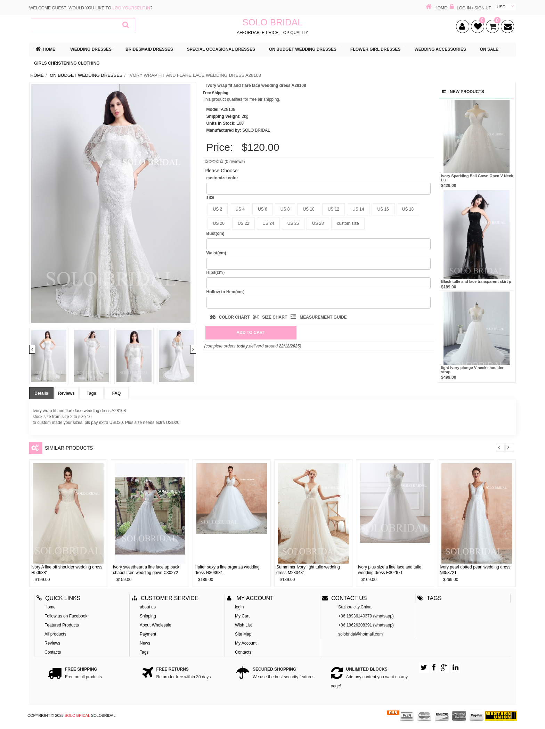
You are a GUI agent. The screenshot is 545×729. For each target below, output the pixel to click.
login (239, 607)
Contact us (344, 598)
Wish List (243, 625)
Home (37, 75)
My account (250, 598)
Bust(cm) (215, 233)
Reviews (66, 393)
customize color (222, 177)
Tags (91, 393)
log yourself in (131, 8)
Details (41, 393)
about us (148, 607)
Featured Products (61, 625)
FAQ (116, 393)
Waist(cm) (216, 253)
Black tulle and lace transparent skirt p (476, 281)
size (210, 197)
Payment (148, 634)
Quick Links (58, 598)
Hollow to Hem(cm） (226, 291)
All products (55, 634)
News (145, 643)
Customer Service (165, 598)
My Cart (242, 616)
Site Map (243, 634)
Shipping (148, 616)
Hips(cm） (216, 272)
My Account (246, 643)
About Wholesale (155, 625)
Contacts (52, 652)
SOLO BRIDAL (77, 715)
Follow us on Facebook (65, 616)
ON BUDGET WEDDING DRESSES (86, 75)
